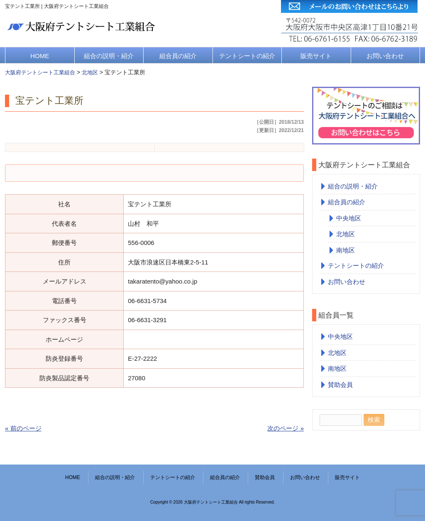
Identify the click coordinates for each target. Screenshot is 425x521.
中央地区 (348, 218)
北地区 (345, 233)
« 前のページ (23, 428)
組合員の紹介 (178, 55)
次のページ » (285, 428)
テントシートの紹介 (247, 55)
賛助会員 (340, 384)
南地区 (345, 250)
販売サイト (316, 55)
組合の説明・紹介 (109, 55)
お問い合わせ (385, 55)
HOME (39, 55)
